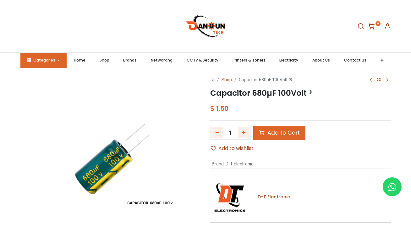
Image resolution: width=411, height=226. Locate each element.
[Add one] (244, 132)
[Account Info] (387, 27)
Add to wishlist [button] (232, 148)
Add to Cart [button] (279, 133)
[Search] (360, 27)
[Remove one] (217, 132)
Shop (227, 79)
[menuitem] (79, 60)
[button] (381, 60)
